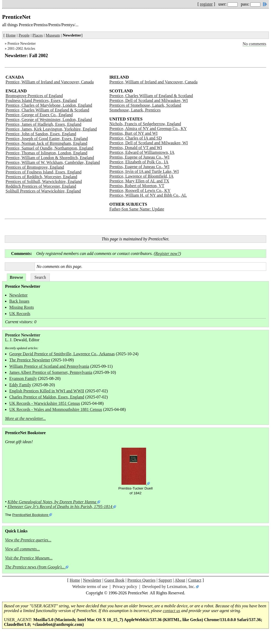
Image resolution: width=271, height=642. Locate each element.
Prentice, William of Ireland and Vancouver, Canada (50, 82)
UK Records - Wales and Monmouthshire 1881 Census (55, 409)
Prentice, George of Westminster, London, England (49, 119)
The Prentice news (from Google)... (35, 567)
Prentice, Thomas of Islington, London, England (46, 153)
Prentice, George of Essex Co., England (39, 115)
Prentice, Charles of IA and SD (135, 138)
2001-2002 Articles (21, 49)
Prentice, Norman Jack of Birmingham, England (46, 143)
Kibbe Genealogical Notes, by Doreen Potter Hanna (52, 502)
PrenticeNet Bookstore (30, 515)
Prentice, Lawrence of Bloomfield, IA (141, 176)
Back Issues (19, 301)
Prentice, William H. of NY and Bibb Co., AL (148, 195)
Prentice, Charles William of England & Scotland (47, 110)
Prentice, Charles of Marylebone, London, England (49, 105)
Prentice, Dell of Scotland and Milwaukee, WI (148, 100)
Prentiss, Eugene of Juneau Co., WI (139, 157)
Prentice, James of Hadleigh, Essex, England (43, 124)
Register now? (167, 253)
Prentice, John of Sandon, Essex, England (41, 134)
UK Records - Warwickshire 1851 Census (44, 403)
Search (40, 277)
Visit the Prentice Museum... (29, 558)
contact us (171, 610)
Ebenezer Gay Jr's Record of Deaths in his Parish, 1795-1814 (60, 506)
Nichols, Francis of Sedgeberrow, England (145, 124)
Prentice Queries (141, 580)
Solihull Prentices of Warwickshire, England (43, 191)
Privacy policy (124, 586)
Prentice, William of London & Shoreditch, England (50, 157)
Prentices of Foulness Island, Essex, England (44, 172)
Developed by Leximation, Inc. (168, 586)
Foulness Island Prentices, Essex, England (41, 100)
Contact (194, 580)
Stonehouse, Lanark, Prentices (135, 110)
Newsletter (18, 295)
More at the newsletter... (25, 418)
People (24, 35)
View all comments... (22, 549)
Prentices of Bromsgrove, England (35, 167)
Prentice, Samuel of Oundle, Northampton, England (49, 148)
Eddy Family (20, 385)
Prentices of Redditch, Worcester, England (41, 176)
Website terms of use (89, 586)
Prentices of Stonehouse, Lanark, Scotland (145, 105)
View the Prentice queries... (28, 540)
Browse (16, 277)
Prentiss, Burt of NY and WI (133, 133)
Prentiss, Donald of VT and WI (135, 147)
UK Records (19, 313)
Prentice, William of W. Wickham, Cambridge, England (53, 162)
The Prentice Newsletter (29, 360)
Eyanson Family (23, 378)
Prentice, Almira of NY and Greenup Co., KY (148, 128)
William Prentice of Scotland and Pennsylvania (49, 366)
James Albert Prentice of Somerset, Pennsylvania (50, 372)
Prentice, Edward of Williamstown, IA (141, 152)
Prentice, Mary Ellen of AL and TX (139, 181)
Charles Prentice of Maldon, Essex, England (46, 397)
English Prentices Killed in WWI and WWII (46, 391)
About (180, 580)
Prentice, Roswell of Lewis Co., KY (139, 190)
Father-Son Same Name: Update (136, 209)
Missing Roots (21, 307)
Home (11, 35)
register (206, 4)
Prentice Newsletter (21, 44)
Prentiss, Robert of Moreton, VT (136, 185)
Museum (53, 35)
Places (38, 35)
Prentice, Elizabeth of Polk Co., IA (138, 162)
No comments (254, 44)
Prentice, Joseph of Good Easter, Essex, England (47, 138)
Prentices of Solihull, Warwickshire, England (44, 181)
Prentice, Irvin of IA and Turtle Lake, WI (144, 171)
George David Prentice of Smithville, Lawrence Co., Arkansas (62, 354)
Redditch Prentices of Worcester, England (41, 186)
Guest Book (114, 580)
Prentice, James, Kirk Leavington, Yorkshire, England (51, 129)
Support (165, 580)
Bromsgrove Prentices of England (34, 95)
